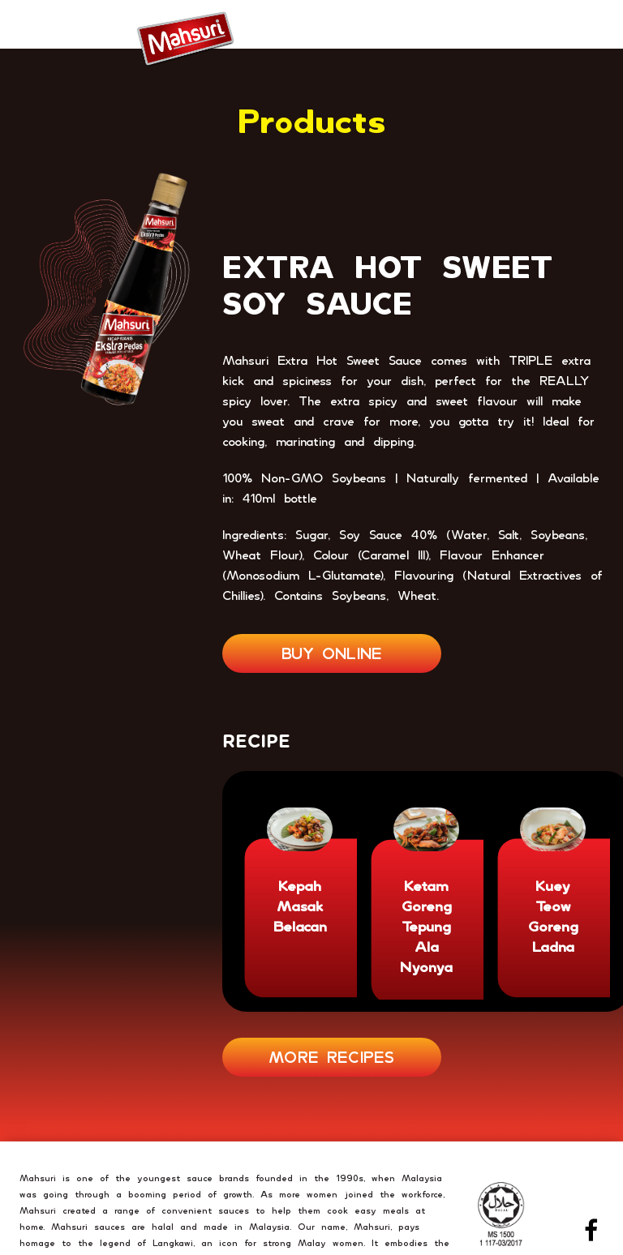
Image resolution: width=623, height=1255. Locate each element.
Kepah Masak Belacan (300, 906)
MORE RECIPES (332, 1056)
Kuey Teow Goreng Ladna (553, 916)
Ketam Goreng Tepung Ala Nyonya (426, 926)
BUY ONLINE (332, 653)
